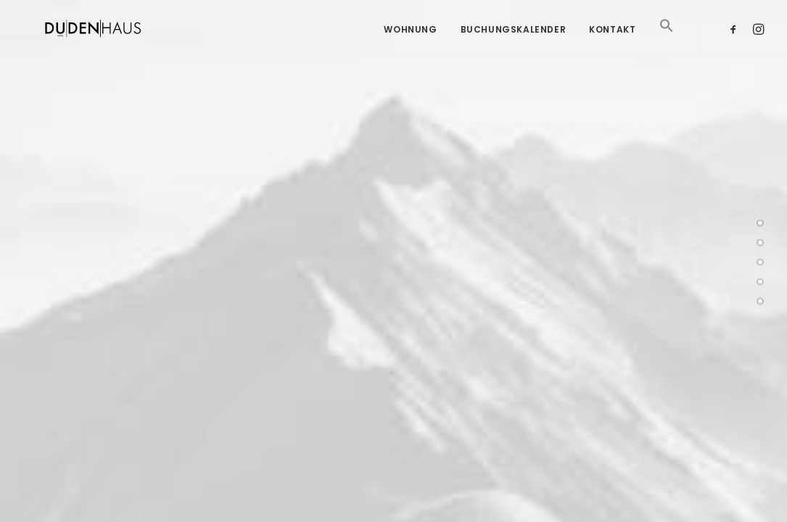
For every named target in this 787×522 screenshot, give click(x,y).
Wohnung (410, 29)
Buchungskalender (513, 29)
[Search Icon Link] (661, 46)
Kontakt (612, 29)
